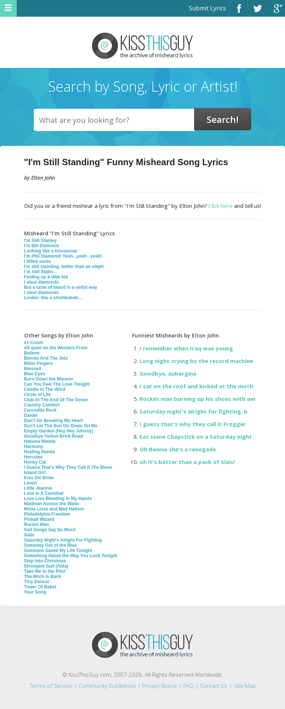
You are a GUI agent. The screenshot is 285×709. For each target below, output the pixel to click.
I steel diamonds (41, 292)
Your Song (35, 592)
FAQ (188, 685)
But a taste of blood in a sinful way (60, 287)
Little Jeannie (38, 488)
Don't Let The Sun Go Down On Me (61, 425)
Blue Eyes (34, 373)
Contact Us (213, 685)
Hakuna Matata (40, 441)
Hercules (33, 457)
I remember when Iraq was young (186, 348)
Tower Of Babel (40, 586)
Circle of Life (37, 394)
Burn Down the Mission (48, 379)
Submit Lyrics (207, 8)
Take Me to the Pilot (45, 571)
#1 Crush (33, 342)
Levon (30, 483)
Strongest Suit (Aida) (46, 566)
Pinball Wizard (39, 519)
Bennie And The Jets (46, 358)
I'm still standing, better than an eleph (64, 266)
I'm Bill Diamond (41, 245)
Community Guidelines (107, 685)
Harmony (33, 446)
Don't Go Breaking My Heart (53, 420)
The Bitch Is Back (42, 576)
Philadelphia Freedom (47, 514)
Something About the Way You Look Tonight (71, 555)
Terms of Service (51, 685)
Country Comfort (42, 405)
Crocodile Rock (40, 410)
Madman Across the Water (52, 503)
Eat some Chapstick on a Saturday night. (196, 436)
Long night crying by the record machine (196, 361)
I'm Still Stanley (40, 240)
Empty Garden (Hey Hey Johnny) (59, 431)
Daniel (30, 415)
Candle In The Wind (44, 389)
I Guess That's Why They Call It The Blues (68, 467)
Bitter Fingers (38, 363)
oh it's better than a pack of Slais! (187, 461)
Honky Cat (35, 462)
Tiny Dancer (36, 581)
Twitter (257, 11)
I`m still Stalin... (40, 271)
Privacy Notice (159, 685)
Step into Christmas (45, 560)
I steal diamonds (41, 282)
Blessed (32, 368)
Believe (32, 353)
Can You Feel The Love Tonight (57, 384)
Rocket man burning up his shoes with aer (198, 398)
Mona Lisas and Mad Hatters (54, 509)
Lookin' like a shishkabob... (53, 297)
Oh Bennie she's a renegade (178, 449)
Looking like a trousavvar (51, 251)
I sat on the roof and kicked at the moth (196, 386)
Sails (29, 535)
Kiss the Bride (39, 477)
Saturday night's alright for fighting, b (194, 411)
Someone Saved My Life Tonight (58, 550)
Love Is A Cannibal (43, 493)
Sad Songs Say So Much (50, 529)
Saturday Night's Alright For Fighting (63, 540)
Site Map (245, 685)
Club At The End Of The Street (56, 399)
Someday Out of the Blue (50, 545)
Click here (221, 205)
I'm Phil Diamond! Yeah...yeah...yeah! (63, 256)
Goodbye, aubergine (168, 373)
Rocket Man (36, 524)
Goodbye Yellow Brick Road (53, 436)
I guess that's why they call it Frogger (193, 424)
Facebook (238, 11)
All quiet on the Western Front (56, 347)
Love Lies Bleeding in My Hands (58, 498)
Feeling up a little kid (46, 277)
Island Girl (35, 472)
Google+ (275, 11)
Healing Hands (39, 451)
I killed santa (37, 261)
